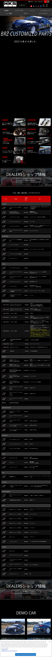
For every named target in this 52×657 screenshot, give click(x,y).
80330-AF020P (4, 249)
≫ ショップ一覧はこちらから (26, 180)
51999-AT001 (4, 574)
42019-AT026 (6, 313)
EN (48, 1)
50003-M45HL (4, 425)
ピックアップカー (19, 10)
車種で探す (22, 5)
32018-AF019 (4, 226)
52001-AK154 (4, 439)
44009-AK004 (4, 340)
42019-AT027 (6, 317)
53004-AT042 (4, 542)
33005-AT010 (4, 231)
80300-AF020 (4, 254)
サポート (26, 13)
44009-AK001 (4, 351)
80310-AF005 (4, 245)
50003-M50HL (4, 430)
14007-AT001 (4, 477)
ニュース (32, 10)
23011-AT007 (4, 376)
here (3, 645)
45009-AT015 (6, 344)
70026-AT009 (4, 560)
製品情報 (6, 10)
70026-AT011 (4, 282)
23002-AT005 (4, 394)
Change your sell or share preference (9, 650)
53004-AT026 (4, 537)
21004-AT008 (4, 361)
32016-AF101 (4, 217)
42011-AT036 (6, 305)
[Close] (49, 641)
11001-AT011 (4, 458)
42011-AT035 (6, 309)
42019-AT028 (6, 322)
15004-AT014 (4, 486)
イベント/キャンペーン (45, 10)
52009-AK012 (4, 449)
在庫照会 (31, 1)
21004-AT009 (4, 365)
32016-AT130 (4, 208)
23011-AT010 (4, 370)
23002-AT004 (4, 388)
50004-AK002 (4, 569)
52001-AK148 (4, 444)
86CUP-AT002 (4, 240)
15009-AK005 (4, 421)
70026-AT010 (4, 277)
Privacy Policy (4, 649)
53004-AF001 (4, 514)
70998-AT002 (4, 295)
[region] (26, 648)
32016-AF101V (4, 213)
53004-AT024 (4, 528)
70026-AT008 (4, 556)
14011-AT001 (4, 467)
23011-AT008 (4, 382)
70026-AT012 (4, 273)
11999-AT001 (4, 463)
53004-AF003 (4, 510)
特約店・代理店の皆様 (39, 1)
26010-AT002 (4, 551)
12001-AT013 (4, 496)
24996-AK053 (4, 412)
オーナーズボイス (43, 13)
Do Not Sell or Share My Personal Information (25, 654)
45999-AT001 (6, 347)
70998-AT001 (4, 291)
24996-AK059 (4, 500)
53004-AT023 (4, 523)
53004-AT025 (4, 532)
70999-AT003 (4, 286)
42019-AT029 (6, 331)
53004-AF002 (4, 519)
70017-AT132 (4, 268)
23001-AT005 (4, 399)
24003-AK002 (4, 416)
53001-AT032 (4, 565)
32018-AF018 (4, 222)
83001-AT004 (4, 259)
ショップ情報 (9, 13)
